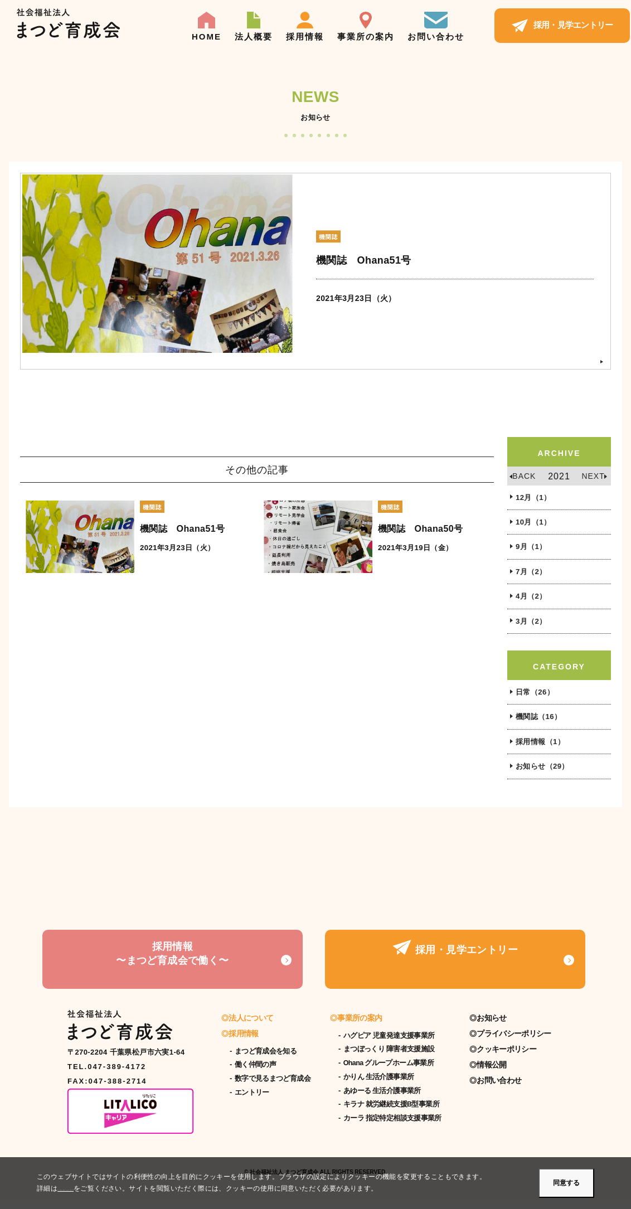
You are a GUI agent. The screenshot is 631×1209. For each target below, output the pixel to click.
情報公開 (491, 1073)
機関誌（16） (540, 724)
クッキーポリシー (506, 1057)
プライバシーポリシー (514, 1042)
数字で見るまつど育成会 (272, 1087)
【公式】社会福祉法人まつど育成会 (68, 24)
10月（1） (535, 523)
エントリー (252, 1101)
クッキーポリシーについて (98, 1188)
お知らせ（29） (544, 775)
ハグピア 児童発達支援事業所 (389, 1044)
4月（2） (532, 600)
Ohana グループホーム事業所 (388, 1072)
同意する (566, 1183)
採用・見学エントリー (562, 22)
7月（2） (532, 575)
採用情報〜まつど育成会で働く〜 (172, 968)
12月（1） (535, 498)
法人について (251, 1026)
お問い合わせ (435, 26)
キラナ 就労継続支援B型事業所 (391, 1113)
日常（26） (536, 698)
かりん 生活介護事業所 (378, 1086)
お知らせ (491, 1026)
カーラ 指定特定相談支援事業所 (392, 1127)
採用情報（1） (542, 749)
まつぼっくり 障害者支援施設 (389, 1058)
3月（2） (532, 626)
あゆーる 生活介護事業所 (382, 1100)
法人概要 (254, 26)
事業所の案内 (365, 26)
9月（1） (532, 549)
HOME (206, 26)
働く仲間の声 (255, 1073)
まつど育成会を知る (266, 1060)
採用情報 (305, 26)
